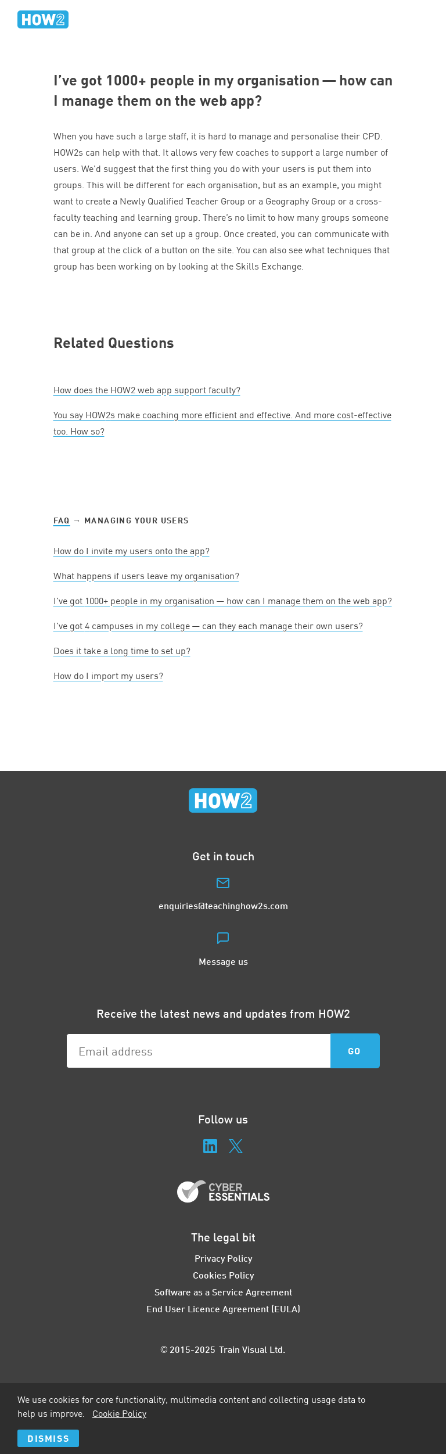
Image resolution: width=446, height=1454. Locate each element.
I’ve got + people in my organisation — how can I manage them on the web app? (222, 600)
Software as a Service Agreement (223, 1291)
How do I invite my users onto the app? (131, 551)
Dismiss (48, 1438)
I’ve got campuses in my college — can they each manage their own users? (208, 625)
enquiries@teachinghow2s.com (223, 905)
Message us (223, 961)
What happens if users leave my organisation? (146, 575)
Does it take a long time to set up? (121, 650)
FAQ (61, 520)
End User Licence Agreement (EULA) (223, 1308)
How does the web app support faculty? (146, 390)
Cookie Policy (119, 1413)
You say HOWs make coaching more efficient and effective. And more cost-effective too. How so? (222, 423)
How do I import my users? (108, 675)
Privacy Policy (223, 1257)
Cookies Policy (223, 1274)
